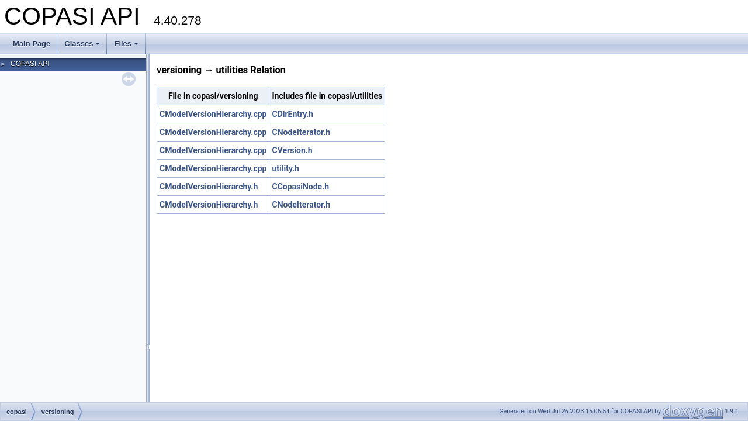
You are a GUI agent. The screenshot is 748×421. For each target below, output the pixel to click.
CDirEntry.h (292, 114)
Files (126, 43)
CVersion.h (292, 150)
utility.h (285, 168)
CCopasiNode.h (300, 186)
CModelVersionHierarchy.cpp (213, 114)
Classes (82, 43)
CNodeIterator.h (301, 132)
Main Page (31, 43)
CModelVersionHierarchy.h (209, 186)
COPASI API (30, 64)
